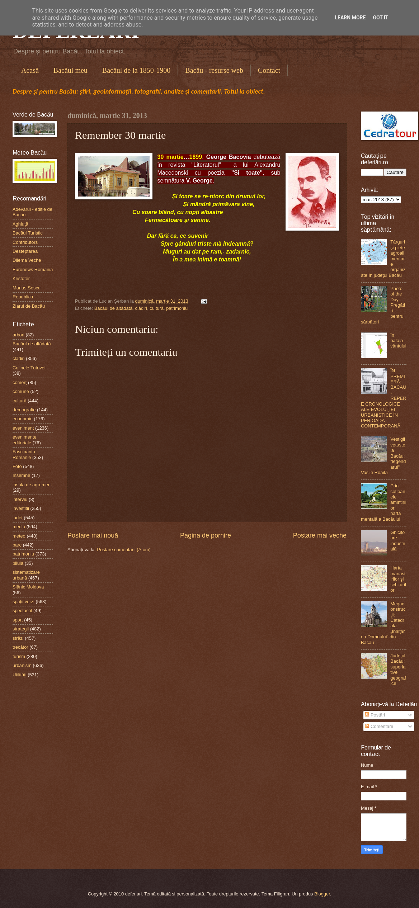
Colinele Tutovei (29, 367)
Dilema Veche (27, 260)
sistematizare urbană (26, 574)
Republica (23, 296)
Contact (269, 70)
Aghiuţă (20, 224)
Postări (375, 715)
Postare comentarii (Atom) (124, 549)
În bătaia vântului (398, 340)
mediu (19, 526)
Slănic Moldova (28, 587)
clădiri (141, 308)
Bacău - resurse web (214, 70)
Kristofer (21, 278)
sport (18, 620)
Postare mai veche (320, 535)
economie (23, 418)
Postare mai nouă (92, 535)
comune (21, 391)
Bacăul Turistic (28, 233)
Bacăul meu (70, 70)
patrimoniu (177, 308)
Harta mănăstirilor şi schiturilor (398, 579)
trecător (20, 647)
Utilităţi (20, 674)
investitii (21, 508)
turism (19, 656)
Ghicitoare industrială (397, 541)
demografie (24, 409)
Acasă (30, 70)
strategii (21, 629)
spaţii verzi (23, 601)
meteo (19, 536)
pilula (18, 563)
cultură (157, 308)
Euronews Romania (33, 269)
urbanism (22, 665)
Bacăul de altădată (113, 308)
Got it (380, 17)
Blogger (322, 894)
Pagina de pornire (205, 535)
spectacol (22, 610)
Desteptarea (25, 251)
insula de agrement (32, 484)
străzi (18, 638)
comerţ (20, 382)
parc (17, 545)
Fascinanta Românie (24, 454)
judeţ (18, 517)
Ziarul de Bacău (29, 306)
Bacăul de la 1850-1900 (136, 70)
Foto (17, 466)
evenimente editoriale (25, 439)
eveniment (23, 428)
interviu (20, 499)
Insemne (21, 475)
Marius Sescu (27, 287)
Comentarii (379, 726)
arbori (18, 334)
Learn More (350, 17)
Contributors (25, 242)
